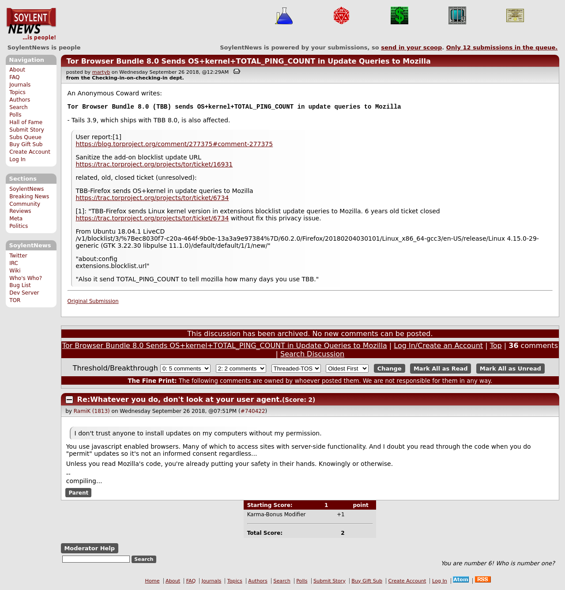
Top (496, 346)
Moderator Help (89, 549)
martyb (101, 72)
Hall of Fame (25, 122)
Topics (17, 92)
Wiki (14, 271)
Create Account (29, 152)
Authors (19, 100)
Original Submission (93, 302)
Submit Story (26, 130)
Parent (78, 493)
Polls (15, 115)
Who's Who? (25, 278)
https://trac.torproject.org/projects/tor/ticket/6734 (152, 198)
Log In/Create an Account (438, 346)
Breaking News (29, 196)
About (17, 70)
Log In (17, 159)
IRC (13, 263)
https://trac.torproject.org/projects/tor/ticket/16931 (154, 165)
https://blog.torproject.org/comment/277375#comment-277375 (174, 144)
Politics (18, 226)
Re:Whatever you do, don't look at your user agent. (179, 400)
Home (152, 582)
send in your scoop (411, 47)
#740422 (253, 412)
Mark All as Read (441, 369)
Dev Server (24, 293)
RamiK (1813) (92, 412)
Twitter (18, 256)
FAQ (14, 77)
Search (18, 107)
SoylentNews (31, 24)
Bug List (20, 285)
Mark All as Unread (510, 369)
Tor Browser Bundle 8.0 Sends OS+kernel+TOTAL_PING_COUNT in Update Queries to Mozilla (248, 61)
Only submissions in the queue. (502, 47)
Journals (19, 85)
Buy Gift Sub (25, 144)
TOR (14, 300)
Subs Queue (25, 137)
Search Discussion (312, 355)
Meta (16, 219)
